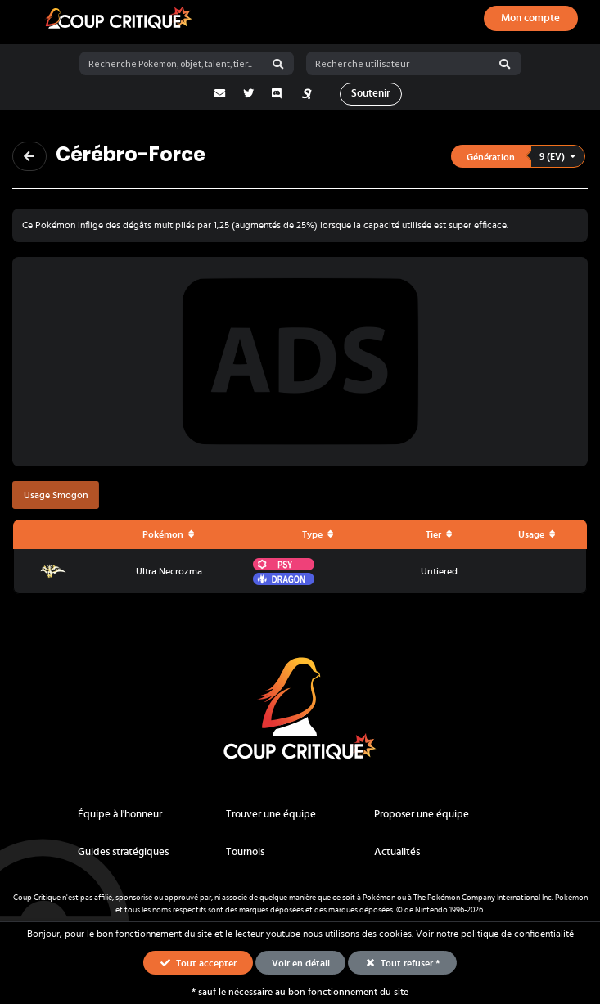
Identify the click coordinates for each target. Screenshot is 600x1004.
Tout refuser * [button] (402, 962)
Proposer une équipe (421, 814)
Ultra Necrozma (169, 571)
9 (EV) (557, 156)
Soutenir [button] (370, 93)
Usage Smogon (56, 495)
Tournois (245, 852)
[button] (518, 157)
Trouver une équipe (271, 814)
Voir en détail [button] (301, 963)
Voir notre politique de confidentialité (495, 934)
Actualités (397, 852)
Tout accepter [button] (198, 962)
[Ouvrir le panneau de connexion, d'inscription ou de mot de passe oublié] (531, 18)
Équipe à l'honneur (120, 814)
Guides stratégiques (123, 852)
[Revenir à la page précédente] (29, 156)
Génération (491, 157)
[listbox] (519, 157)
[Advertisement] (300, 361)
